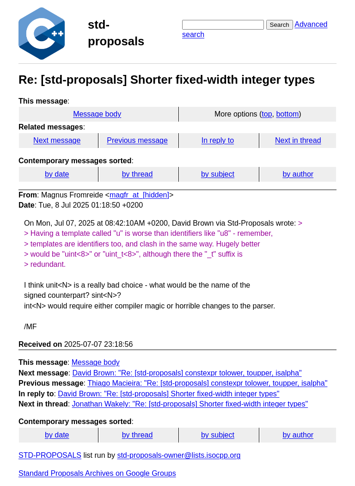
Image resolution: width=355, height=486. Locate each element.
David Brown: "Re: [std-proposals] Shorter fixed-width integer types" (168, 394)
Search (279, 24)
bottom (287, 114)
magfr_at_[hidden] (139, 195)
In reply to (218, 140)
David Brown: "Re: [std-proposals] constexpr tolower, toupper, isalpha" (187, 373)
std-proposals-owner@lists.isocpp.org (178, 455)
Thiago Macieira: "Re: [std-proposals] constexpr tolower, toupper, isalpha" (207, 383)
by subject (217, 174)
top (267, 114)
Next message (56, 140)
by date (57, 174)
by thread (137, 174)
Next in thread (298, 140)
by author (297, 174)
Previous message (137, 140)
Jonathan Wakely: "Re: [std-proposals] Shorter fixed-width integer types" (190, 404)
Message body (97, 114)
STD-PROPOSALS (49, 455)
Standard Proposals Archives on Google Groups (97, 473)
